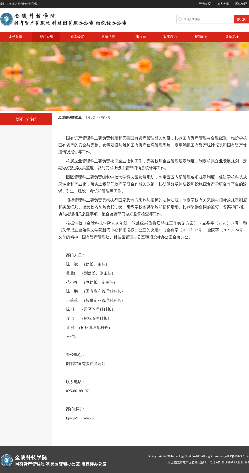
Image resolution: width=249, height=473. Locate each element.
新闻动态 (201, 37)
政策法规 (108, 37)
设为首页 (205, 3)
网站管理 (241, 3)
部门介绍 (46, 37)
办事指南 (139, 37)
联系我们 (170, 37)
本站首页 (15, 37)
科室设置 (77, 37)
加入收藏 (223, 3)
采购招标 (232, 37)
